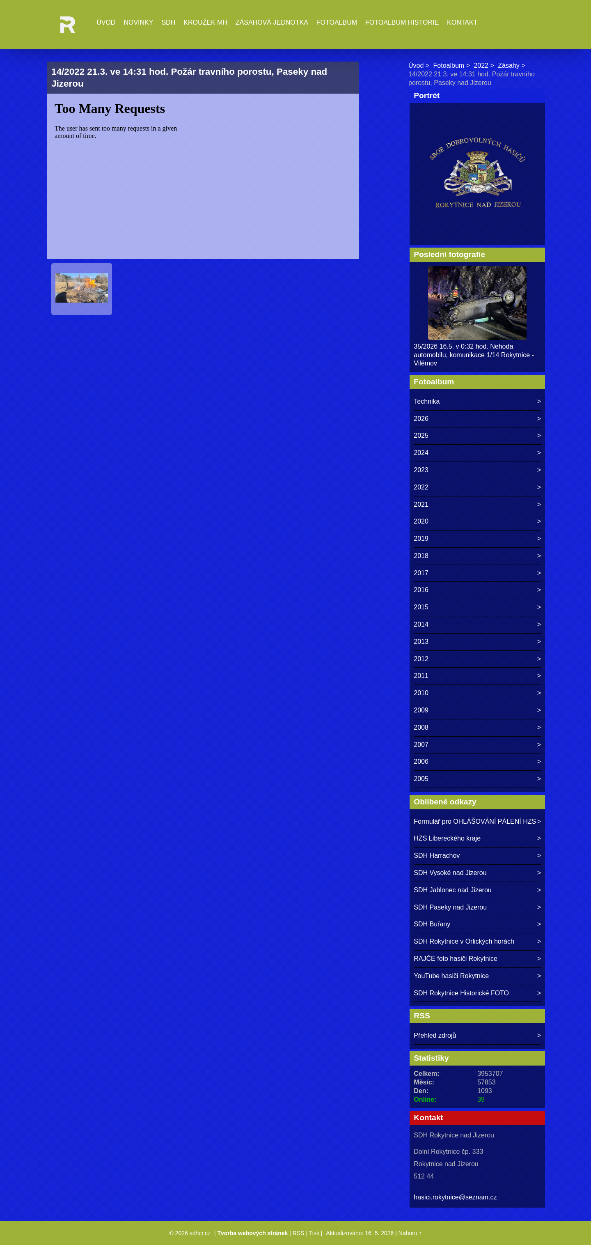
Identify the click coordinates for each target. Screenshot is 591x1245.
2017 (421, 573)
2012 (421, 658)
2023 (421, 469)
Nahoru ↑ (410, 1233)
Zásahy (508, 65)
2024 (421, 452)
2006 (421, 761)
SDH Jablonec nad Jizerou (452, 890)
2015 (421, 607)
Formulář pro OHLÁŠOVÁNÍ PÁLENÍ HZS (475, 821)
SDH (168, 22)
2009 (421, 710)
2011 (421, 675)
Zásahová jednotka (272, 22)
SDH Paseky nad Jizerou (450, 907)
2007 (421, 744)
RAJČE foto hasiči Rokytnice (455, 958)
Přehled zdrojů (435, 1035)
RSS (299, 1233)
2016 (421, 589)
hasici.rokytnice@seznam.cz (455, 1197)
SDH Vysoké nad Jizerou (450, 872)
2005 (421, 778)
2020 (421, 521)
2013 (421, 641)
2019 (421, 538)
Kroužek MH (205, 22)
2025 (421, 435)
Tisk (314, 1233)
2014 (421, 624)
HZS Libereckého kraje (447, 838)
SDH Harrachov (437, 855)
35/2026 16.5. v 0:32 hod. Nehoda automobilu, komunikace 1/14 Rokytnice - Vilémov (474, 355)
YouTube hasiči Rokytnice (451, 975)
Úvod (105, 22)
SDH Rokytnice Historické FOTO (461, 993)
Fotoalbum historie (402, 22)
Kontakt (462, 22)
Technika (427, 401)
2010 (421, 692)
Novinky (138, 22)
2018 (421, 555)
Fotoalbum (336, 22)
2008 (421, 727)
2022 (481, 65)
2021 (421, 504)
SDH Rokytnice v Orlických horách (464, 941)
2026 (421, 418)
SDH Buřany (432, 924)
